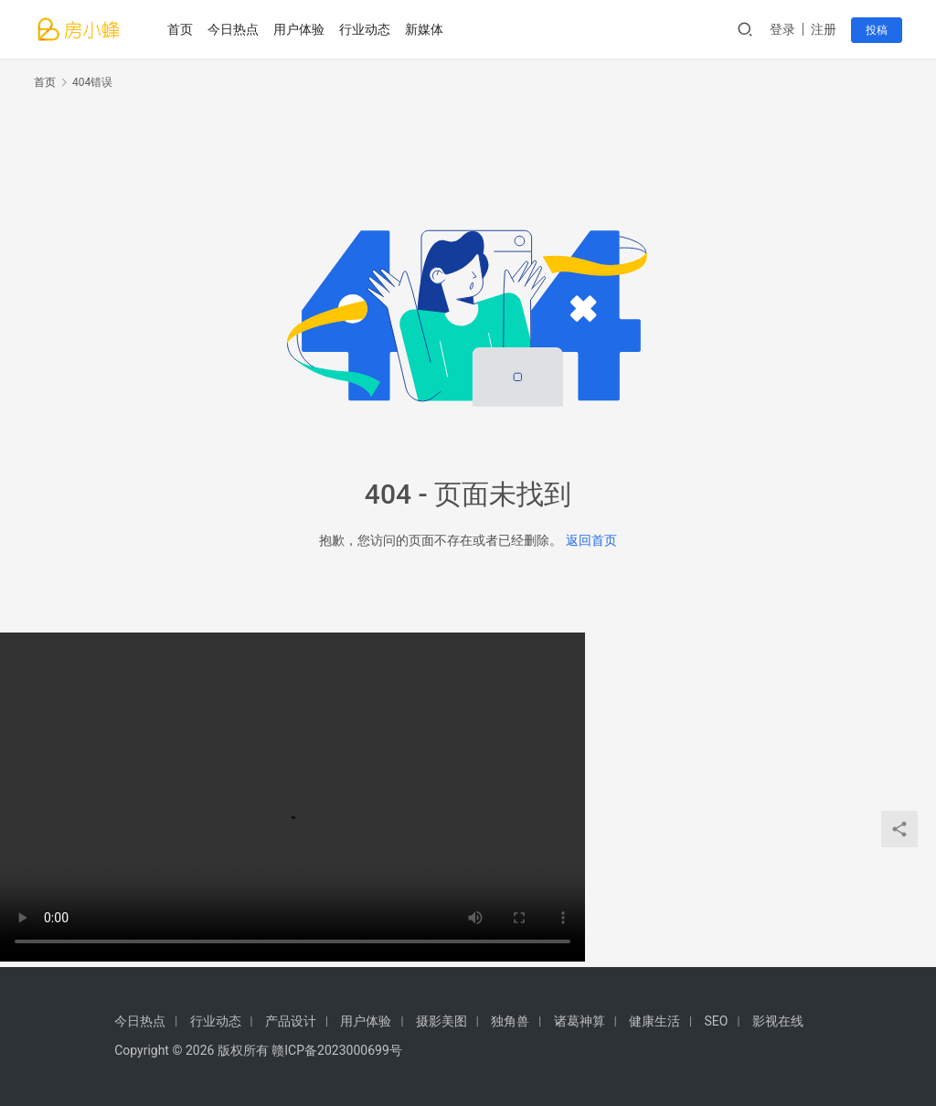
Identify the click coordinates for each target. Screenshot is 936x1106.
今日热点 (233, 29)
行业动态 (364, 29)
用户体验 (298, 29)
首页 (180, 29)
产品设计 (290, 1021)
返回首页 (591, 540)
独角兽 (510, 1021)
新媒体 (424, 29)
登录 (782, 29)
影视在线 (777, 1021)
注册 (823, 29)
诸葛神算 (579, 1021)
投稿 (877, 30)
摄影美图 (441, 1021)
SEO (717, 1021)
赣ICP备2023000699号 (336, 1050)
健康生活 (654, 1021)
